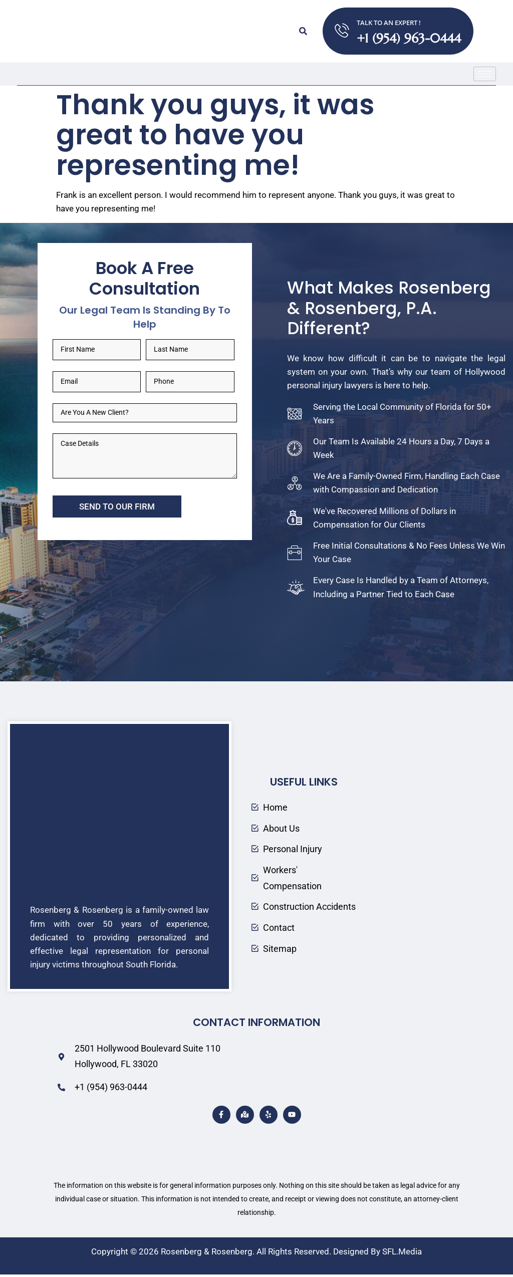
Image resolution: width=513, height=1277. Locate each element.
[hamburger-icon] (484, 74)
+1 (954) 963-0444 (409, 38)
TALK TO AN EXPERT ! (389, 22)
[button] (302, 31)
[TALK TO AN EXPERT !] (342, 31)
